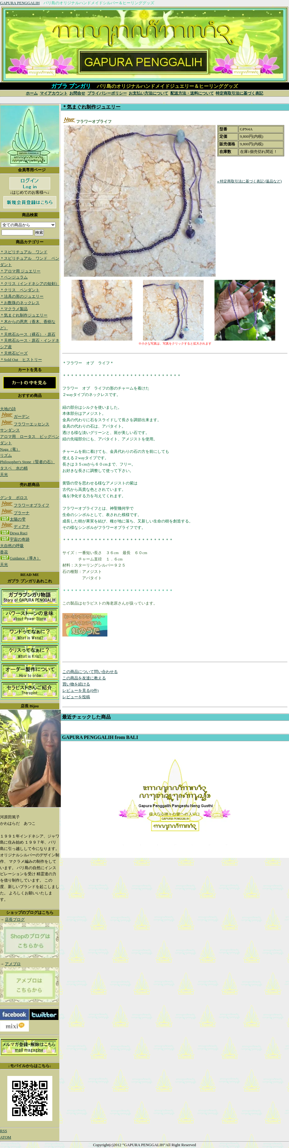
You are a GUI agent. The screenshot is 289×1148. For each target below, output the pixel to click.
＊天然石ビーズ (14, 353)
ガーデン (15, 416)
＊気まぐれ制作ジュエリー (23, 315)
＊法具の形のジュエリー (22, 296)
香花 (4, 552)
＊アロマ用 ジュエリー (20, 271)
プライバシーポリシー (107, 93)
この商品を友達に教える (84, 678)
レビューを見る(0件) (80, 690)
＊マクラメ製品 (14, 309)
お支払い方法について (148, 93)
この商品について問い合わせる (90, 671)
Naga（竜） (10, 449)
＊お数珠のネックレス (20, 302)
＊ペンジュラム (14, 277)
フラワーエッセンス (24, 424)
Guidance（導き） (20, 558)
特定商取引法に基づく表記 (239, 93)
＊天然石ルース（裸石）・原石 (27, 334)
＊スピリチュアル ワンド (23, 252)
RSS (3, 1131)
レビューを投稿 (76, 697)
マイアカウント (54, 93)
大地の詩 (8, 409)
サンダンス (10, 430)
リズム (6, 455)
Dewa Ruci (13, 533)
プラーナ (15, 513)
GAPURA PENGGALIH (20, 3)
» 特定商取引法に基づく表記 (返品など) (249, 181)
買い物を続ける (76, 684)
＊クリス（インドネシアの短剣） (29, 283)
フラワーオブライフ (24, 505)
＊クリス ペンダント (20, 290)
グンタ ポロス (14, 497)
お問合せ (77, 93)
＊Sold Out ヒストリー (21, 359)
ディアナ (15, 526)
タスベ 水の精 (14, 468)
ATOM (5, 1137)
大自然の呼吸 (12, 545)
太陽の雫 (13, 519)
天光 (4, 474)
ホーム (32, 93)
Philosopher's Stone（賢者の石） (27, 462)
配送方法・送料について (192, 93)
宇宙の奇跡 (15, 539)
